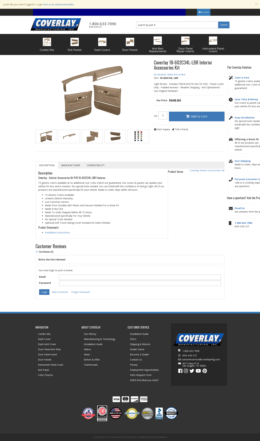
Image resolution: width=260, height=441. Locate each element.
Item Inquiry (163, 129)
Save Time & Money (246, 99)
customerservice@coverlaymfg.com (200, 359)
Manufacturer (70, 165)
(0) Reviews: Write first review (169, 74)
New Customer (60, 292)
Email (42, 276)
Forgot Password (80, 292)
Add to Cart (199, 116)
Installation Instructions (57, 232)
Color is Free (242, 77)
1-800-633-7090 (243, 222)
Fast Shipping (243, 161)
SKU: (156, 78)
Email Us (240, 208)
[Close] (256, 4)
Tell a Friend (181, 129)
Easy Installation (245, 117)
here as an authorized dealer (58, 4)
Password (45, 282)
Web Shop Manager (158, 437)
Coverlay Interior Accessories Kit (207, 170)
